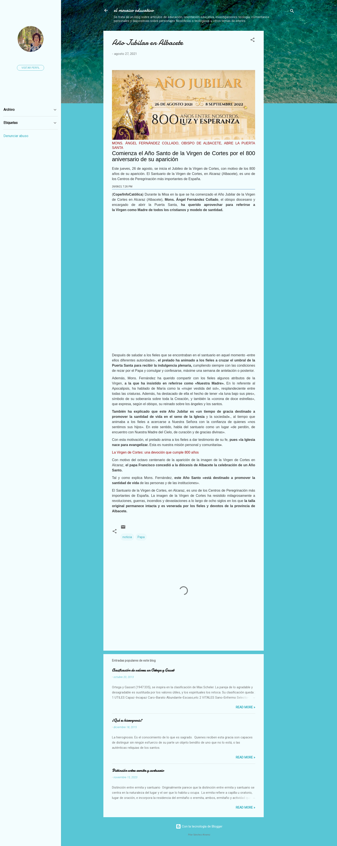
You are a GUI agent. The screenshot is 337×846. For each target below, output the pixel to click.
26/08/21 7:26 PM (122, 186)
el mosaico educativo (134, 10)
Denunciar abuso (15, 136)
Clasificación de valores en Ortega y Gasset (143, 670)
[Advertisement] (302, 58)
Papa (141, 537)
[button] (252, 40)
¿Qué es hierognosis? (127, 720)
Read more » (245, 707)
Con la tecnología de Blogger (199, 826)
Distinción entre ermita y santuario (138, 770)
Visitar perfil (30, 67)
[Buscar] (292, 11)
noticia (127, 537)
